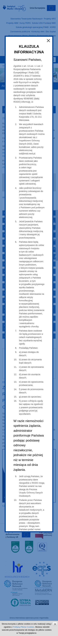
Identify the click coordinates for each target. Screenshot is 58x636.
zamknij (55, 624)
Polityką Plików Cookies (23, 627)
